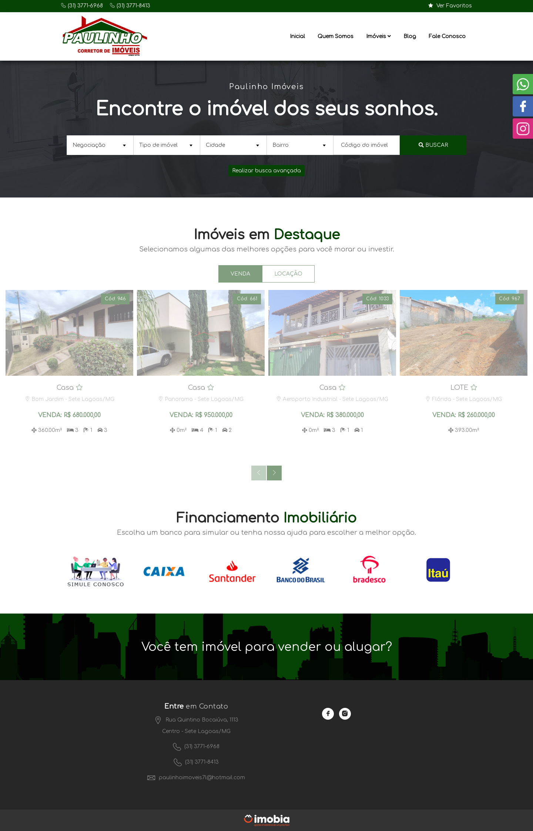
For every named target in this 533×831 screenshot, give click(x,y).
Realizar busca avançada (266, 170)
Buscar (433, 145)
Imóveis (378, 36)
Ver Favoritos (450, 6)
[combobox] (100, 145)
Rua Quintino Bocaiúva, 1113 (196, 720)
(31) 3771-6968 (85, 6)
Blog (409, 36)
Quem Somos (335, 36)
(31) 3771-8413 (133, 6)
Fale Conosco (447, 36)
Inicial (297, 36)
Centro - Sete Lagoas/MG (196, 731)
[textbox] (99, 145)
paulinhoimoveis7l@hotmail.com (196, 777)
